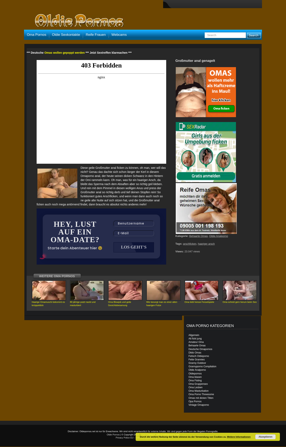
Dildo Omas (195, 353)
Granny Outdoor (197, 363)
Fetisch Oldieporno (199, 356)
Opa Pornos (195, 401)
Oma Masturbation (199, 391)
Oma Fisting (195, 380)
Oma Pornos (36, 35)
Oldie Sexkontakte (66, 35)
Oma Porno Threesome (201, 394)
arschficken (189, 243)
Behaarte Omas (198, 236)
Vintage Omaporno (199, 405)
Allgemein (194, 335)
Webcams (119, 35)
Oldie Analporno (218, 236)
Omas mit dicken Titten (201, 398)
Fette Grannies (197, 360)
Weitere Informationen (239, 437)
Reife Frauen (96, 35)
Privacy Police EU (124, 438)
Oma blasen (195, 377)
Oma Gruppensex (198, 384)
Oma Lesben (196, 387)
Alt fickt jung (195, 339)
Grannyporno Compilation (202, 366)
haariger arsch (206, 243)
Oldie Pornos (113, 435)
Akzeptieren (265, 436)
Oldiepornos (195, 374)
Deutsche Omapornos (200, 349)
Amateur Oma (196, 342)
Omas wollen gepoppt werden (64, 52)
